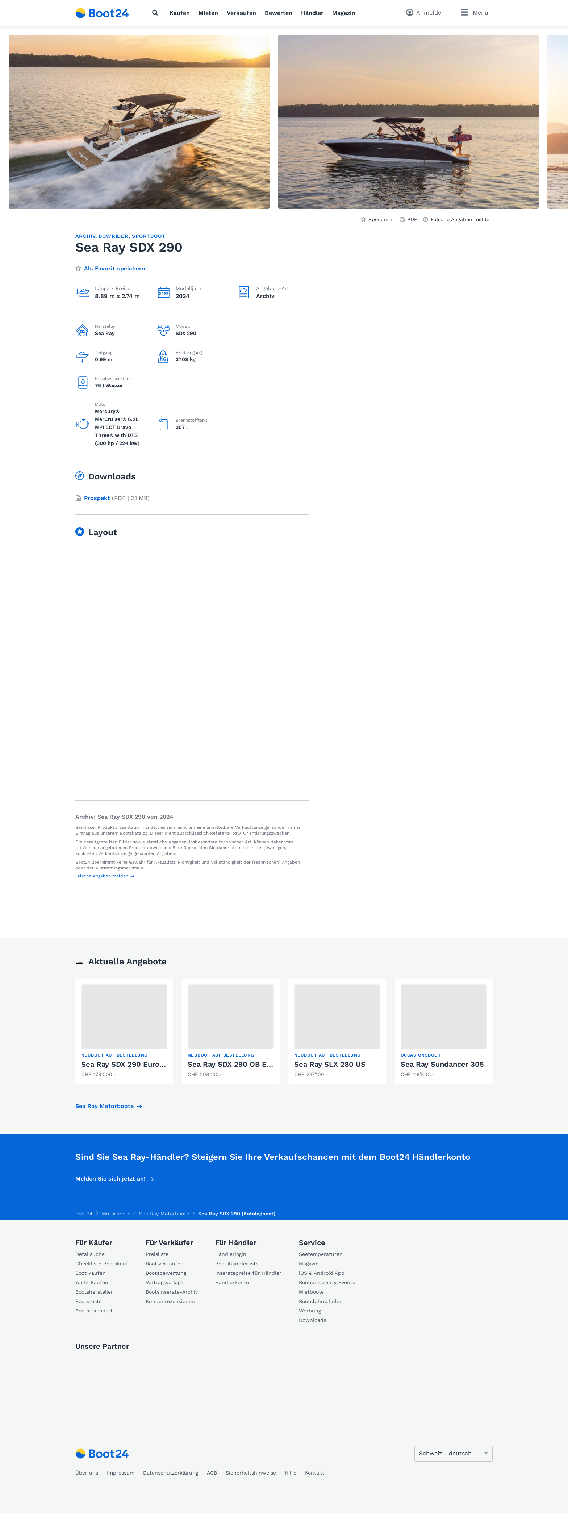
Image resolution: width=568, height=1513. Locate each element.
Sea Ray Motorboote (104, 1106)
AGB (212, 1473)
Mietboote (311, 1292)
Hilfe (290, 1473)
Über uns (86, 1473)
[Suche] (156, 12)
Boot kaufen (90, 1273)
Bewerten (278, 12)
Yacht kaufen (91, 1282)
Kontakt (314, 1473)
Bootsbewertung (166, 1273)
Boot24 (84, 1213)
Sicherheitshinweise (251, 1473)
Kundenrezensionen (170, 1301)
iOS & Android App (321, 1273)
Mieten (208, 12)
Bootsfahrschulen (321, 1301)
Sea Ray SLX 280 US (330, 1064)
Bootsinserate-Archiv (172, 1292)
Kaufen (180, 12)
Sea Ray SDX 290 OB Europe (237, 1064)
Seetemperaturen (321, 1254)
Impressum (120, 1473)
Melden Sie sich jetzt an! (110, 1178)
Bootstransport (94, 1311)
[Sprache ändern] (453, 1454)
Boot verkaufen (165, 1263)
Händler (312, 12)
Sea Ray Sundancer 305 (442, 1064)
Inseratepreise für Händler (248, 1273)
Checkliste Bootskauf (101, 1263)
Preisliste (157, 1254)
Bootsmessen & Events (327, 1282)
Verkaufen (241, 12)
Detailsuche (90, 1254)
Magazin (343, 12)
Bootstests (88, 1301)
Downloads (312, 1320)
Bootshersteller (94, 1292)
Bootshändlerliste (237, 1263)
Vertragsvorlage (164, 1282)
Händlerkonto (232, 1282)
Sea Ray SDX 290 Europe (124, 1064)
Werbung (310, 1311)
